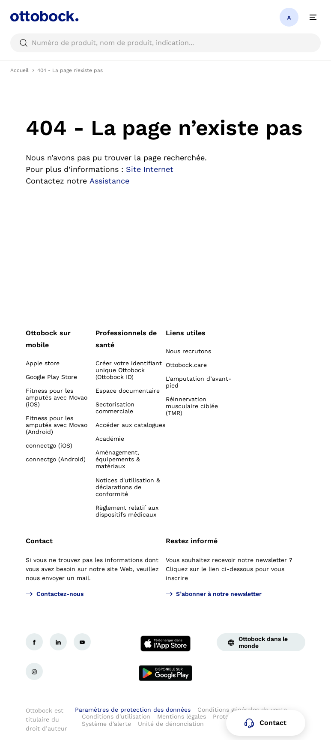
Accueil (19, 70)
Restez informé (192, 541)
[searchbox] (165, 42)
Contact (39, 541)
